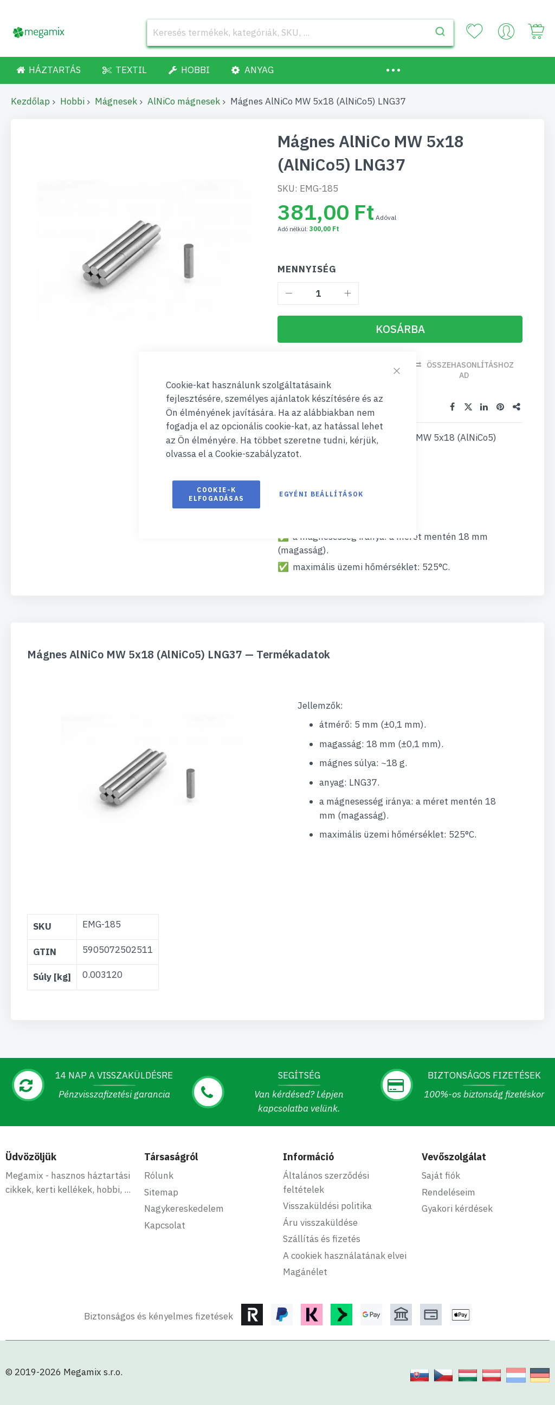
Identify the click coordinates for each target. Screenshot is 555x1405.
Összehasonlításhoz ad (470, 370)
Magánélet (305, 1272)
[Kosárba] (400, 329)
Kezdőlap (30, 101)
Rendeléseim (448, 1192)
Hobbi (72, 101)
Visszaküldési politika (327, 1206)
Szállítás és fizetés (321, 1239)
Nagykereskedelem (184, 1208)
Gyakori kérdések (457, 1208)
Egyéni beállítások (321, 494)
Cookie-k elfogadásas (216, 494)
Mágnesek (116, 101)
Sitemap (161, 1192)
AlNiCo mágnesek (183, 101)
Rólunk (158, 1175)
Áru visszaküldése (320, 1222)
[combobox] (300, 32)
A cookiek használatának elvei (344, 1256)
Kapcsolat (164, 1225)
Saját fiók (441, 1175)
